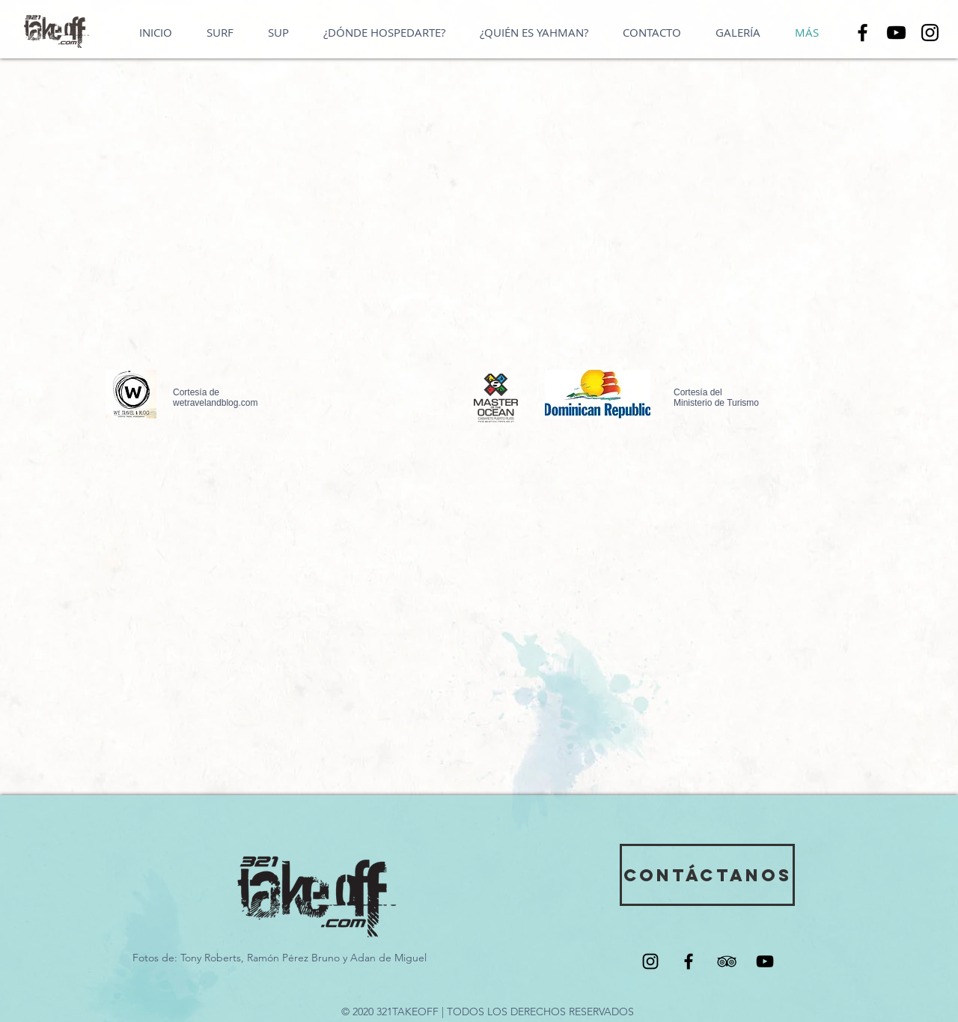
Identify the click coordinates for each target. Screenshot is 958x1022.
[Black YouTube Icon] (764, 961)
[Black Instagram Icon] (650, 961)
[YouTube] (896, 32)
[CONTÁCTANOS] (707, 875)
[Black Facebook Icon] (688, 961)
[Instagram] (930, 32)
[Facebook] (862, 32)
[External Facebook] (656, 235)
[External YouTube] (282, 235)
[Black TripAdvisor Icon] (726, 961)
